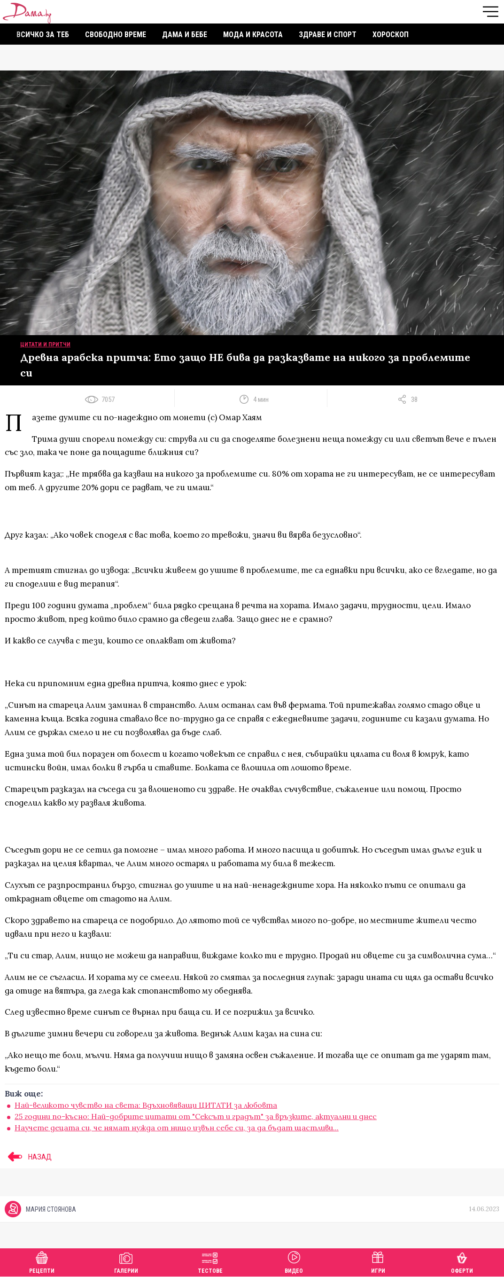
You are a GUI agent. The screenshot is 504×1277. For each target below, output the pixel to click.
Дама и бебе (184, 34)
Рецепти (41, 1261)
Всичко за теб (42, 34)
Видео (294, 1261)
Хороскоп (390, 34)
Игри (378, 1261)
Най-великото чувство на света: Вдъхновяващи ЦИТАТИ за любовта (146, 1105)
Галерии (126, 1261)
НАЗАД (28, 1156)
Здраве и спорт (328, 34)
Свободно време (115, 34)
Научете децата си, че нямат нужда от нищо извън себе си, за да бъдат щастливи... (177, 1127)
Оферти (462, 1261)
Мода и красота (253, 34)
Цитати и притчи (45, 344)
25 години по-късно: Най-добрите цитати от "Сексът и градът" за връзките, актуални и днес (196, 1116)
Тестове (210, 1261)
